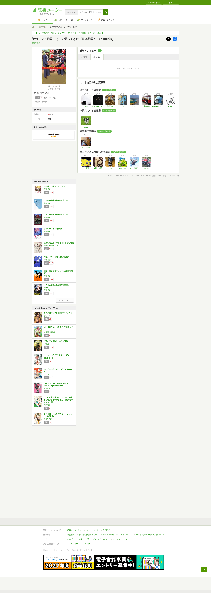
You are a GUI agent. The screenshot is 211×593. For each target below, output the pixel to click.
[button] (105, 12)
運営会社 (70, 535)
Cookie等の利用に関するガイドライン (116, 535)
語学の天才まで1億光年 (53, 229)
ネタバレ (97, 57)
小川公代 (47, 374)
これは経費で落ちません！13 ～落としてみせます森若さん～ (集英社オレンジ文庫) (58, 399)
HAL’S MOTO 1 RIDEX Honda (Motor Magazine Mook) (56, 384)
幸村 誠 (46, 344)
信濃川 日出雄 (49, 332)
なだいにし (48, 316)
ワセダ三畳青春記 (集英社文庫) (56, 200)
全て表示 (83, 57)
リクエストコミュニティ (122, 539)
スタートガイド (92, 530)
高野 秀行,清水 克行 (51, 245)
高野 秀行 (42, 27)
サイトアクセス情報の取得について (150, 535)
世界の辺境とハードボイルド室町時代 (59, 243)
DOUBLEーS (48, 358)
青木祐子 (47, 405)
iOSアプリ (87, 544)
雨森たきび (48, 419)
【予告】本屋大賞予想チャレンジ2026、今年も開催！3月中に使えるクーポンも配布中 (69, 33)
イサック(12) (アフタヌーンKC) (56, 355)
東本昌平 (47, 388)
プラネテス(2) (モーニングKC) (56, 341)
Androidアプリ (73, 544)
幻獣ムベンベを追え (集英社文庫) (57, 257)
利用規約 (106, 530)
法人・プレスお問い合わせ (97, 539)
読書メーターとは (74, 530)
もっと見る (64, 300)
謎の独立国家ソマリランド (54, 186)
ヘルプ (70, 539)
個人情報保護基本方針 (88, 535)
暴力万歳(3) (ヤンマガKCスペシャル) (58, 313)
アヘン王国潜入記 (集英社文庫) (56, 215)
